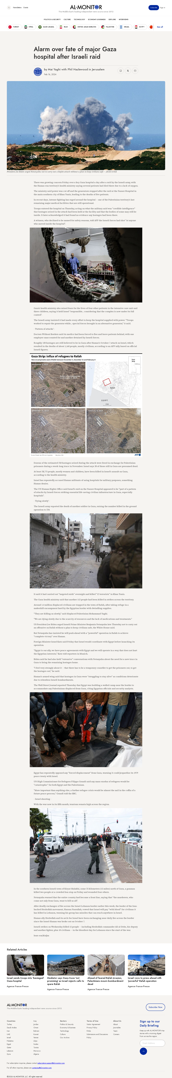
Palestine (10, 1041)
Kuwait (35, 1034)
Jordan (35, 1024)
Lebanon (10, 1051)
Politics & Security (52, 19)
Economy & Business (97, 19)
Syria (9, 1054)
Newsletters (17, 7)
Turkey (9, 1024)
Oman (35, 1027)
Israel (9, 1037)
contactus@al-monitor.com (42, 1067)
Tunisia (36, 1047)
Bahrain (36, 1031)
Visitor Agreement (93, 1024)
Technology (79, 19)
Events (26, 7)
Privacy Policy (92, 1027)
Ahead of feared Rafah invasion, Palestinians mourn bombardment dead (105, 981)
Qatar (9, 1047)
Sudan (35, 1044)
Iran (8, 1031)
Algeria (36, 1054)
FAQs (89, 1031)
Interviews (123, 19)
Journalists (117, 1027)
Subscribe (153, 7)
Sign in (162, 7)
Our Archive (64, 1037)
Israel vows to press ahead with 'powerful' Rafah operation (144, 979)
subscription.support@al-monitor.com (51, 1063)
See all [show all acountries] (160, 27)
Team (115, 1031)
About (115, 1024)
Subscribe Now (155, 1007)
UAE (8, 1034)
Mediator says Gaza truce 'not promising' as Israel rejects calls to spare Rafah (65, 981)
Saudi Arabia (12, 1027)
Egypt (9, 1044)
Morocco (36, 1051)
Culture (67, 19)
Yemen (35, 1037)
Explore (112, 19)
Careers (116, 1034)
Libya (35, 1041)
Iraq (34, 1021)
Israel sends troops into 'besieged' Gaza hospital (25, 979)
